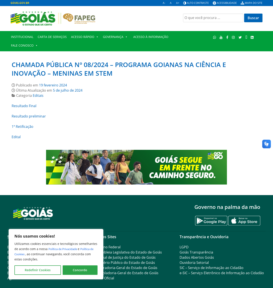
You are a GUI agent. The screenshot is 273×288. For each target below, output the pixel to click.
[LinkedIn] (252, 37)
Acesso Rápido (85, 37)
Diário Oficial (103, 278)
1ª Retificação (22, 126)
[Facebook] (227, 37)
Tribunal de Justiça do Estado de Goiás (124, 257)
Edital (16, 137)
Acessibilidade (227, 3)
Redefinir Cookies (38, 270)
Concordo (80, 270)
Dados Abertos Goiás (197, 257)
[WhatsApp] (214, 37)
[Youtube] (221, 37)
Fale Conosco (24, 45)
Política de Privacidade (65, 249)
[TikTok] (246, 37)
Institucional (22, 37)
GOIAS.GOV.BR (20, 3)
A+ (177, 3)
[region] (56, 254)
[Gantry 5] (33, 213)
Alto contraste (198, 3)
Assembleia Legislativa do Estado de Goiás (127, 252)
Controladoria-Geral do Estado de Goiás (125, 273)
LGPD (184, 247)
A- (164, 3)
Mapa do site (253, 3)
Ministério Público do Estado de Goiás (124, 262)
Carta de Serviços (52, 37)
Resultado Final (24, 105)
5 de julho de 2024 (67, 90)
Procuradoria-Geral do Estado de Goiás (125, 267)
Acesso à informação (150, 37)
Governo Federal (107, 247)
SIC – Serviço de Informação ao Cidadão (212, 267)
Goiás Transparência (196, 252)
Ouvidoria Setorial (194, 262)
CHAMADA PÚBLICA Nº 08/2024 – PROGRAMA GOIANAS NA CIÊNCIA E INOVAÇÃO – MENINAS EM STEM (119, 69)
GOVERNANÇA (115, 37)
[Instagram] (233, 37)
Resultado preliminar (29, 116)
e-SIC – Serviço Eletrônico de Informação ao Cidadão (222, 273)
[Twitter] (240, 37)
